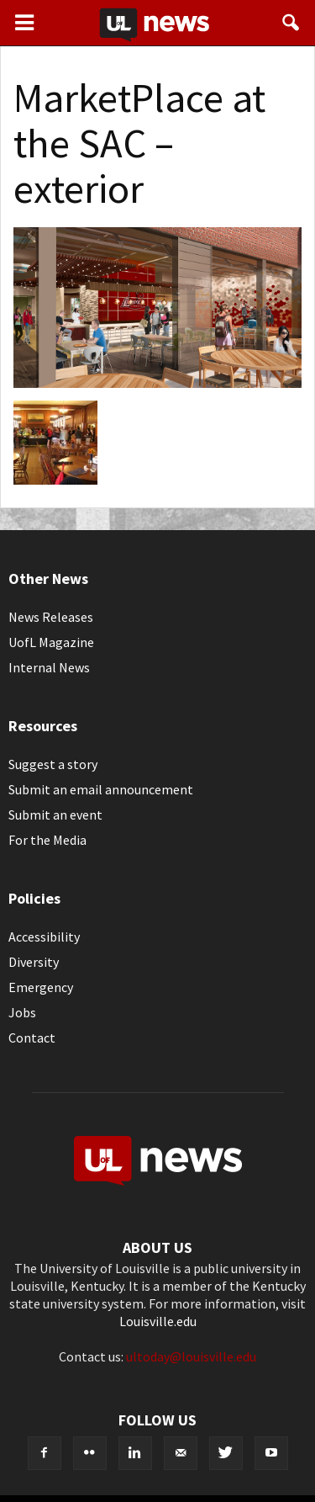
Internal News (49, 667)
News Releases (50, 616)
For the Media (47, 839)
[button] (291, 22)
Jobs (22, 1012)
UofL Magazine (51, 642)
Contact (31, 1037)
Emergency (40, 987)
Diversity (33, 961)
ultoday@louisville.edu (191, 1356)
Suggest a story (52, 764)
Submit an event (55, 814)
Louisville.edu (158, 1321)
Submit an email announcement (100, 789)
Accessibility (44, 936)
